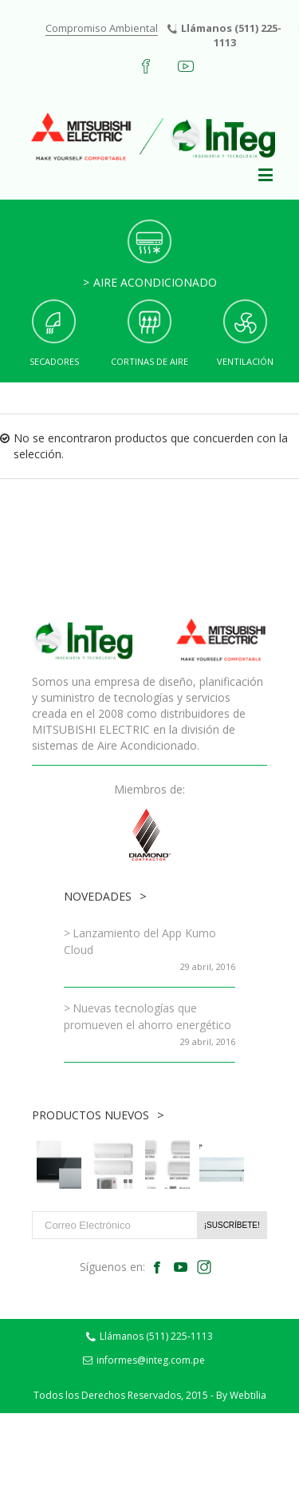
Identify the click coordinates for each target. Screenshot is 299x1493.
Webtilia (248, 1395)
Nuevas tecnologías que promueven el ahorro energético (147, 1016)
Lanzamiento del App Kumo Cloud (140, 941)
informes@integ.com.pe (144, 1360)
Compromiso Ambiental (101, 28)
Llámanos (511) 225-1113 (224, 35)
